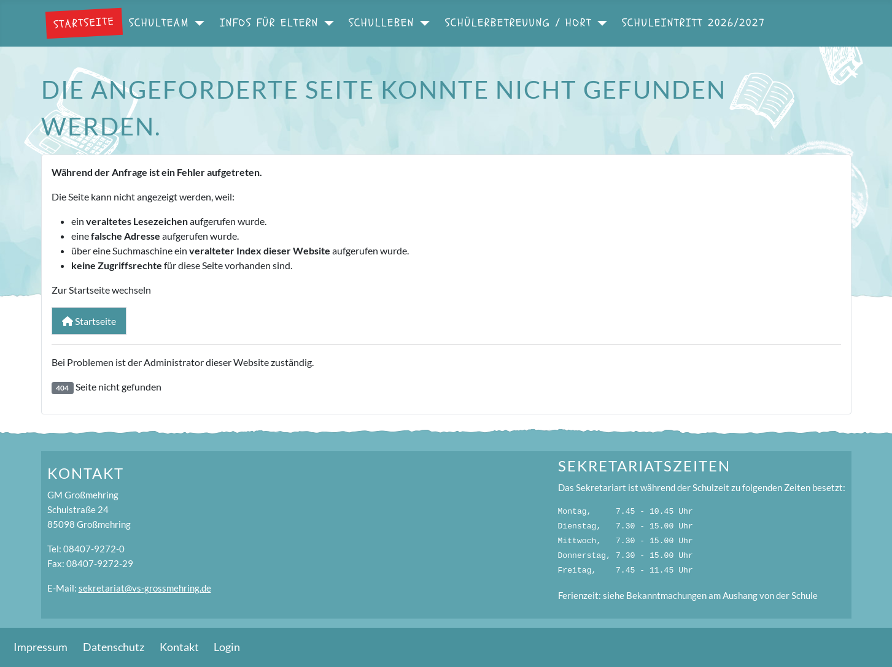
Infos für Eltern (269, 23)
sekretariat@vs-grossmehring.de (145, 587)
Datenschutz (113, 647)
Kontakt (179, 647)
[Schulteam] (196, 23)
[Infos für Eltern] (326, 23)
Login (227, 647)
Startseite (83, 22)
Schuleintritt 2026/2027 (694, 23)
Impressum (41, 647)
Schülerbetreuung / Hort (518, 23)
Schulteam (159, 23)
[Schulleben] (422, 23)
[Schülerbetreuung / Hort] (599, 23)
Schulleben (381, 23)
